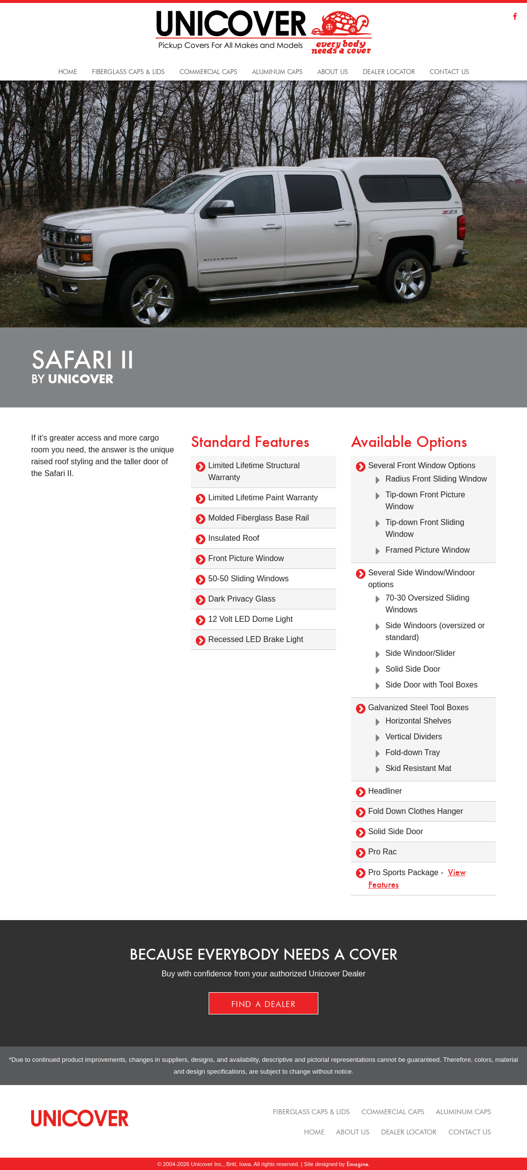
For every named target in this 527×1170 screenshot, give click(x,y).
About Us (332, 71)
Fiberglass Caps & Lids (311, 1111)
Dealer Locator (389, 71)
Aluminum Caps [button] (277, 71)
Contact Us (449, 71)
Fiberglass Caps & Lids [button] (128, 71)
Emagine (357, 1164)
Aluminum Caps (463, 1111)
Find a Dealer (263, 1003)
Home (67, 71)
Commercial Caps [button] (208, 71)
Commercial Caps (392, 1111)
